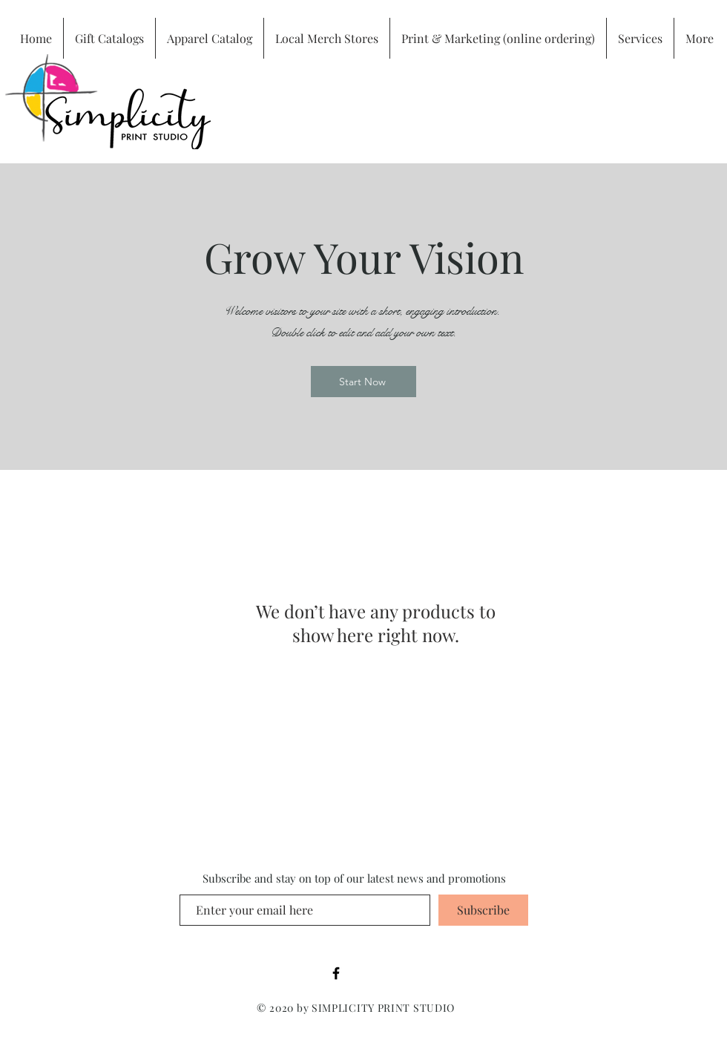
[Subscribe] (483, 910)
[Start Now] (363, 381)
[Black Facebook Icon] (336, 973)
